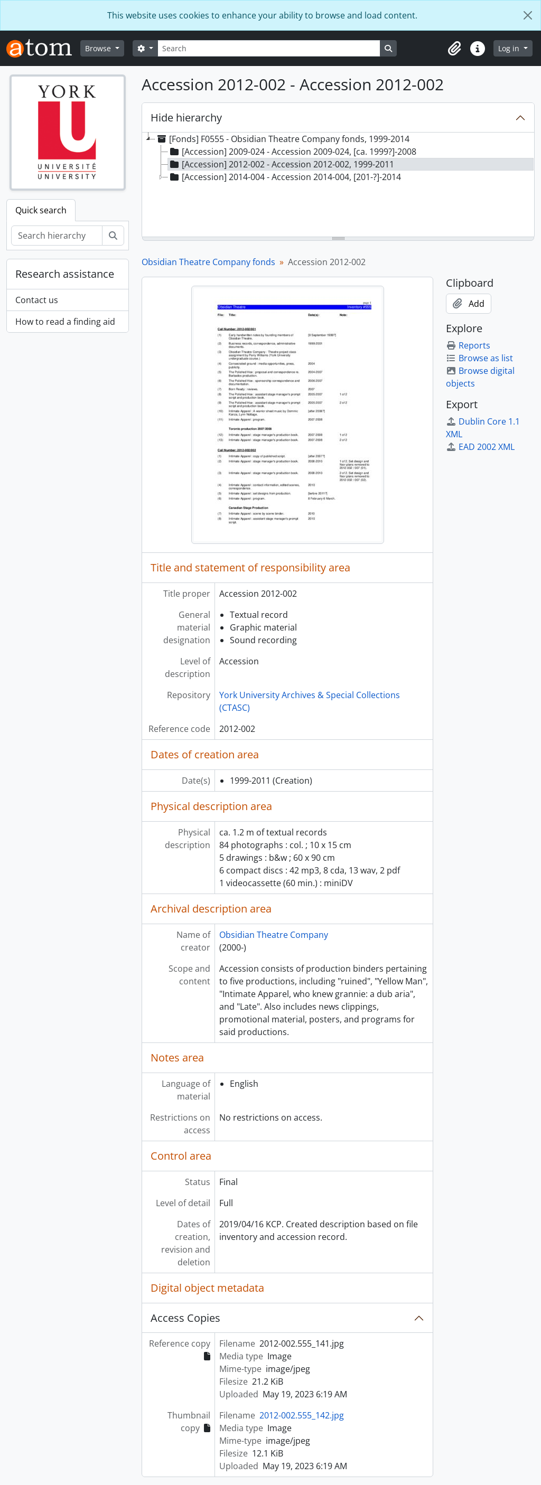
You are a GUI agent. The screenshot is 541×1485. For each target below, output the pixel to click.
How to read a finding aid (65, 321)
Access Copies (185, 1318)
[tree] (338, 185)
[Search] (268, 48)
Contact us (36, 300)
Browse (99, 48)
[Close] (527, 15)
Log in (509, 48)
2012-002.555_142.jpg (301, 1415)
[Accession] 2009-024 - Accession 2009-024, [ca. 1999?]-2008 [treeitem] (292, 151)
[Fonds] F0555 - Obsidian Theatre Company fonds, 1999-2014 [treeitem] (282, 139)
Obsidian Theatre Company (273, 935)
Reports (468, 345)
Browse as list (479, 358)
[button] (454, 48)
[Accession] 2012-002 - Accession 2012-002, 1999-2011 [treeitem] (281, 164)
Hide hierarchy (186, 117)
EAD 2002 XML (480, 447)
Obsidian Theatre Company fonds (208, 262)
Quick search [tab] (41, 210)
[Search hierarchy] (56, 235)
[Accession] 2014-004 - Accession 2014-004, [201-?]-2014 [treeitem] (284, 177)
